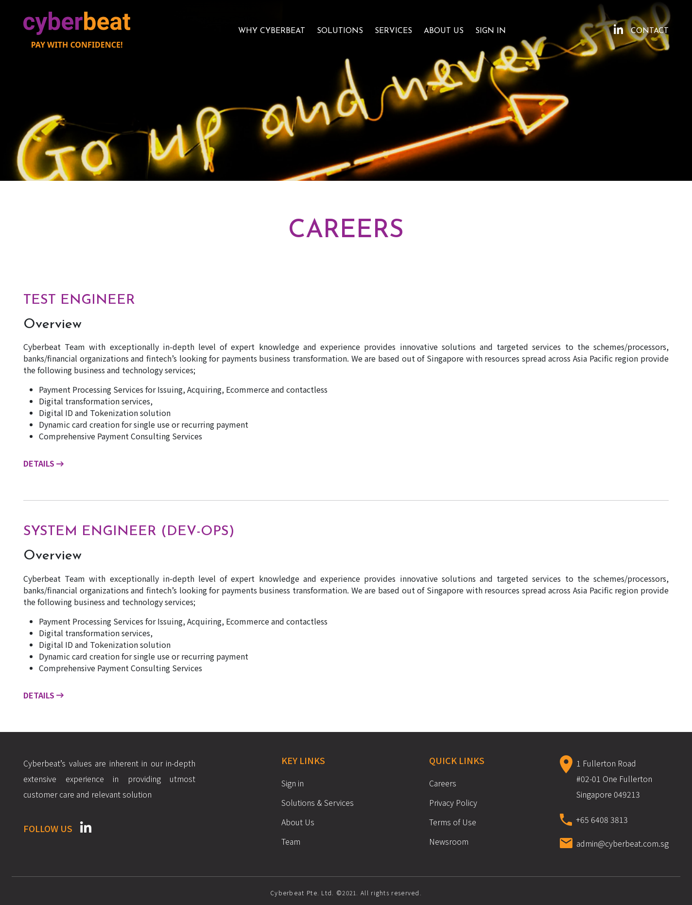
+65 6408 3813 (602, 819)
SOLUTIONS (340, 31)
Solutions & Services (317, 802)
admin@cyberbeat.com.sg (622, 843)
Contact (650, 31)
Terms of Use (452, 822)
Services (393, 31)
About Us (444, 31)
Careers (442, 783)
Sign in (490, 31)
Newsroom (448, 841)
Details (43, 463)
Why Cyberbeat (271, 31)
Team (290, 841)
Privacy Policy (453, 802)
